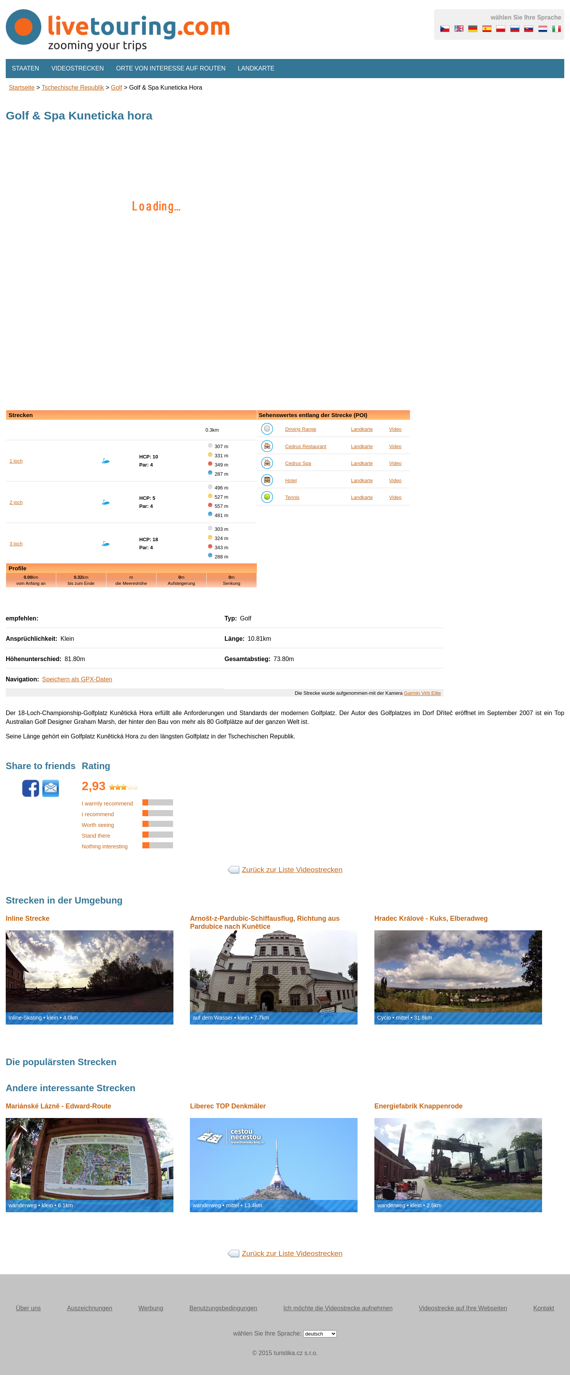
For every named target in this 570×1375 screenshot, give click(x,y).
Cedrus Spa (298, 463)
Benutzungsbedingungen (223, 1308)
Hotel (291, 480)
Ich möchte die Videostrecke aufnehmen (337, 1308)
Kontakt (543, 1308)
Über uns (28, 1308)
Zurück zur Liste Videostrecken (292, 870)
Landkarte (256, 68)
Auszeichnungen (89, 1308)
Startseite (22, 87)
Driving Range (300, 429)
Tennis (292, 497)
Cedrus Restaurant (305, 446)
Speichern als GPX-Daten (77, 679)
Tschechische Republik (73, 87)
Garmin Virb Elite (422, 693)
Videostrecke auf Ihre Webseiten (463, 1308)
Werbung (151, 1308)
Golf (116, 87)
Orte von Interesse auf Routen (170, 68)
